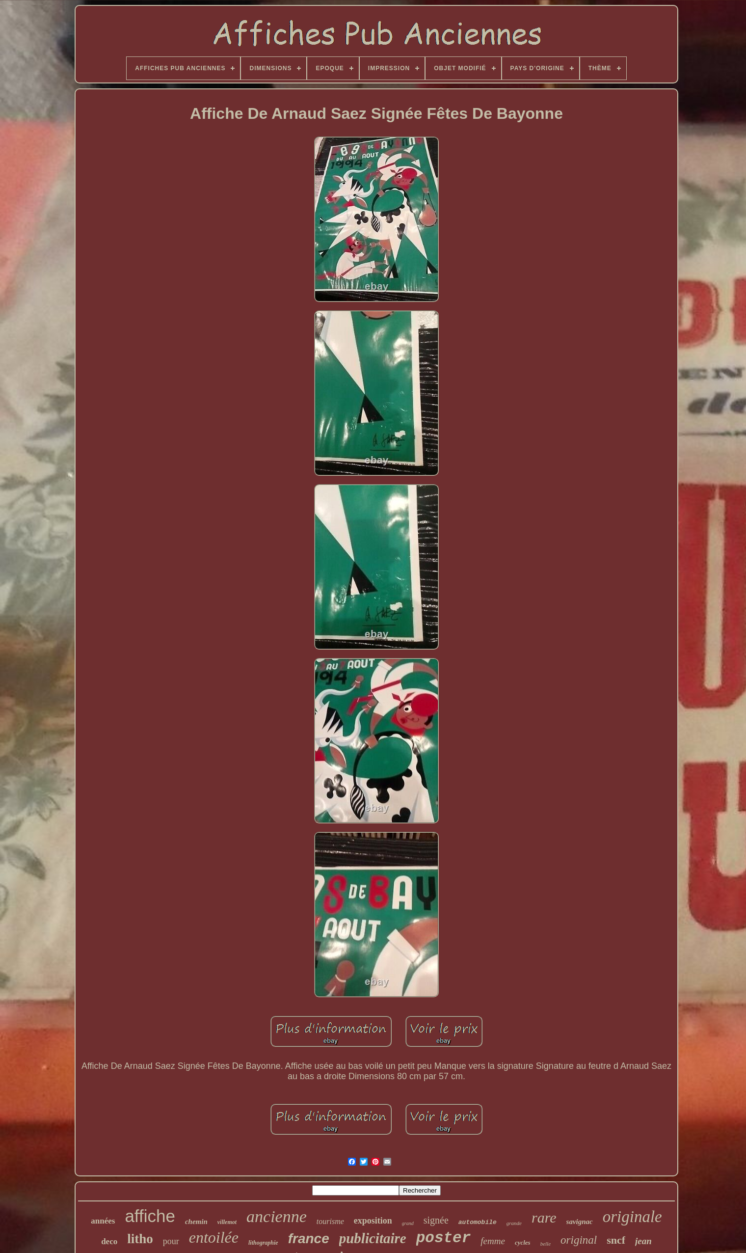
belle (545, 1244)
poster (443, 1238)
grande (514, 1223)
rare (544, 1217)
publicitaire (372, 1238)
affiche (150, 1216)
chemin (196, 1222)
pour (171, 1241)
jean (643, 1241)
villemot (227, 1222)
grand (408, 1223)
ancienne (276, 1216)
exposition (373, 1221)
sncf (616, 1240)
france (308, 1238)
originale (632, 1217)
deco (109, 1241)
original (578, 1240)
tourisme (330, 1221)
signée (436, 1220)
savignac (579, 1222)
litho (140, 1238)
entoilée (214, 1237)
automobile (477, 1222)
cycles (523, 1242)
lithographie (263, 1242)
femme (492, 1241)
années (103, 1221)
